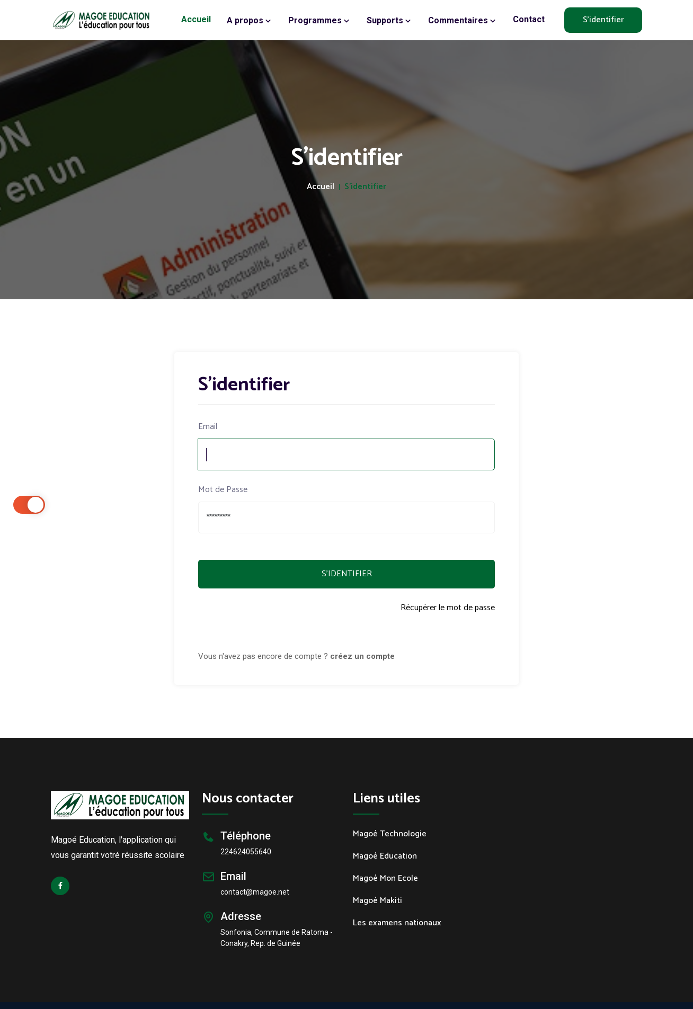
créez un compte (362, 656)
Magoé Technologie (390, 834)
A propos (249, 20)
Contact (529, 19)
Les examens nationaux (397, 923)
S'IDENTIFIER (347, 574)
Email (207, 427)
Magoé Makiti (377, 901)
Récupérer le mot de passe (448, 608)
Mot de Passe (222, 490)
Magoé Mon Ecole (385, 878)
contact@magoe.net (254, 892)
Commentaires (462, 20)
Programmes (319, 20)
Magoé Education (385, 856)
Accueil (196, 19)
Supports (389, 20)
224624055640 (245, 851)
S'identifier (603, 20)
